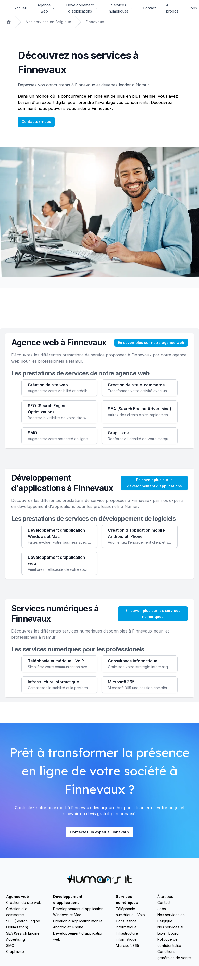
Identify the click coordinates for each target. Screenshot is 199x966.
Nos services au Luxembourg (170, 930)
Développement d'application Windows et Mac (78, 912)
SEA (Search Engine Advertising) (23, 936)
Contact (149, 8)
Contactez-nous (36, 121)
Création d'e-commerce (17, 912)
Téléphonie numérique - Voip (130, 912)
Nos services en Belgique (48, 22)
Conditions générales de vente (174, 954)
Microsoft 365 (127, 945)
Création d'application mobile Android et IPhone (78, 924)
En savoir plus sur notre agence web (151, 342)
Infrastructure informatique (127, 936)
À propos (172, 8)
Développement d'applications (67, 899)
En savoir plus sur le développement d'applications (154, 483)
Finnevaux (94, 22)
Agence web (17, 896)
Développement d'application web (78, 936)
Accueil (20, 8)
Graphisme (15, 951)
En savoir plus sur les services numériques (152, 613)
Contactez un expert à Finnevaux (99, 832)
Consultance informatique (126, 924)
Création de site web (23, 902)
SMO (10, 945)
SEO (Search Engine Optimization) (23, 924)
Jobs (193, 8)
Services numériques (127, 899)
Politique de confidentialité (169, 942)
